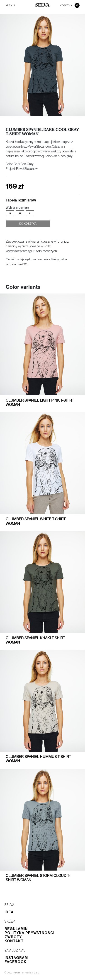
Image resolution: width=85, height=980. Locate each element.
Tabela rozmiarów (21, 200)
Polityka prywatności (29, 933)
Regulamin (16, 928)
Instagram (16, 957)
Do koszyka (27, 224)
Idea (9, 912)
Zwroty (13, 937)
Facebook (16, 961)
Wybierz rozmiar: (17, 207)
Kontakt (14, 941)
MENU (10, 5)
